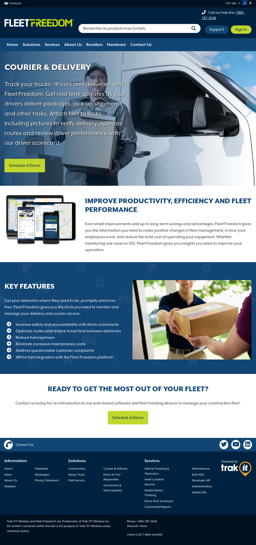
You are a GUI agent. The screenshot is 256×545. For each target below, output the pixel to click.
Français (12, 3)
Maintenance (201, 468)
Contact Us (141, 44)
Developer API (201, 480)
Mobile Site (199, 492)
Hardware (116, 44)
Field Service (76, 480)
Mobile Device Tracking (153, 493)
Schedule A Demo (24, 165)
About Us (73, 44)
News (8, 474)
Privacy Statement (47, 480)
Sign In (241, 29)
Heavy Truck (76, 474)
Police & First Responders (112, 477)
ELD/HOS (198, 474)
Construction (77, 468)
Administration (202, 486)
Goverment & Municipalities (113, 488)
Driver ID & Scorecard (158, 501)
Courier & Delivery (116, 468)
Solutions (31, 44)
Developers (42, 474)
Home (12, 44)
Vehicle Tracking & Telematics (156, 471)
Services (52, 44)
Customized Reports (157, 507)
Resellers (94, 44)
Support (217, 29)
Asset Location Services (154, 482)
